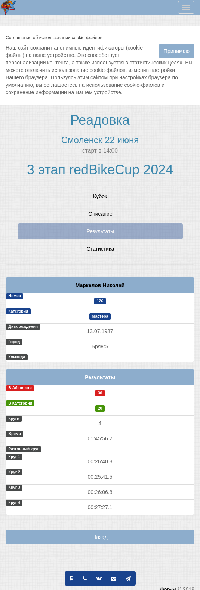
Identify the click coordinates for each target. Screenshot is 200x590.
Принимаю (177, 51)
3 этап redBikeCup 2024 (100, 169)
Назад (99, 537)
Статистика (100, 249)
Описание (100, 214)
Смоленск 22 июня (100, 140)
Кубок (100, 196)
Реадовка (100, 120)
